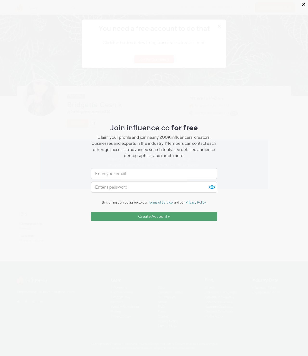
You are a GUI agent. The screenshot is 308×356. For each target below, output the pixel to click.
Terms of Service (160, 202)
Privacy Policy (196, 202)
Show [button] (211, 187)
